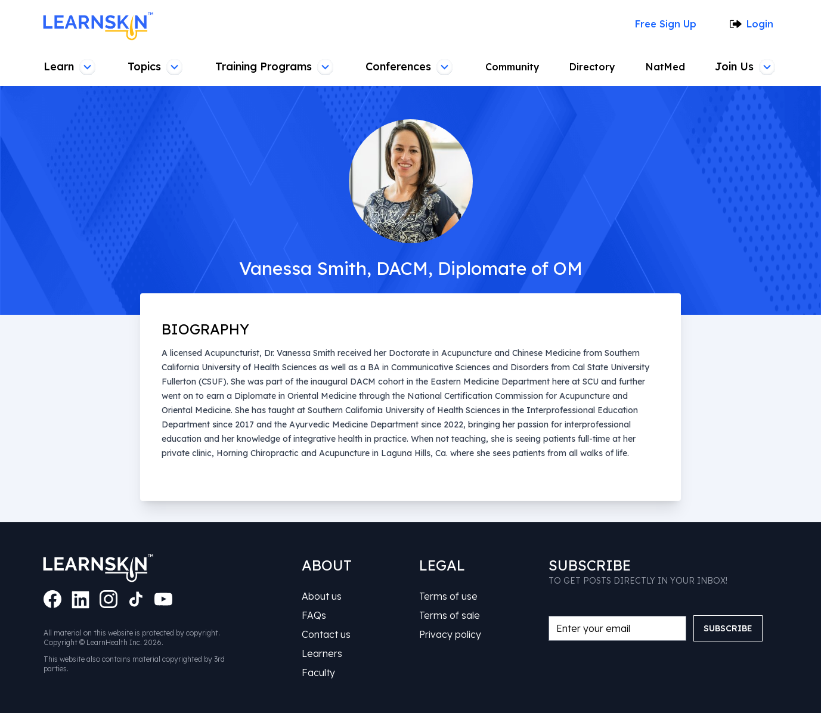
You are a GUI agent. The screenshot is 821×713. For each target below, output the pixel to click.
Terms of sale (450, 615)
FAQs (315, 615)
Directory (596, 66)
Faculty (319, 672)
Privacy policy (450, 634)
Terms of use (449, 596)
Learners (323, 653)
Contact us (327, 634)
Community (515, 66)
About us (323, 596)
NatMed (667, 66)
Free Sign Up (669, 23)
